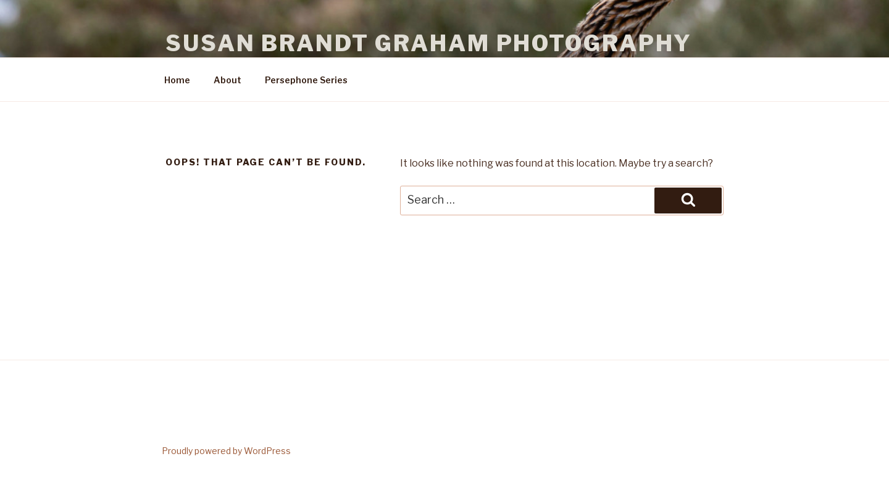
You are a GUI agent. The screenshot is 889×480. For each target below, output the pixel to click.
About (227, 80)
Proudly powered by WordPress (226, 450)
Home (177, 80)
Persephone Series (306, 80)
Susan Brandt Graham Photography (428, 43)
